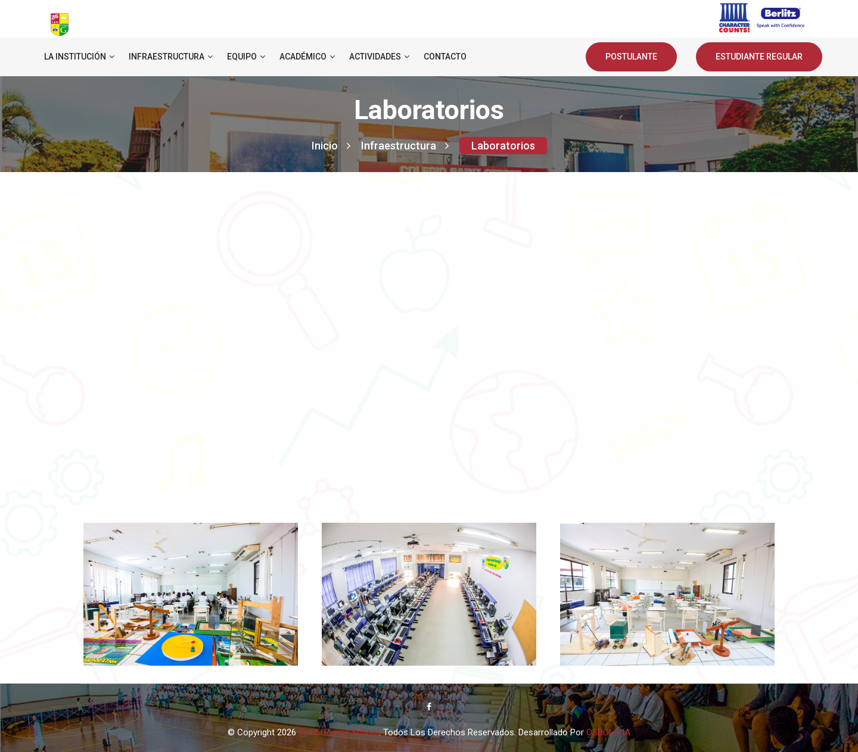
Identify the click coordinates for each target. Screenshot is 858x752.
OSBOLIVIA (608, 732)
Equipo (246, 56)
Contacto (445, 56)
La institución (79, 56)
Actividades (379, 56)
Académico (307, 56)
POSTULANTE (631, 56)
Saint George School (339, 732)
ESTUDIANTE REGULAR (759, 56)
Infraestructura (171, 56)
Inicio (331, 145)
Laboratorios (503, 145)
